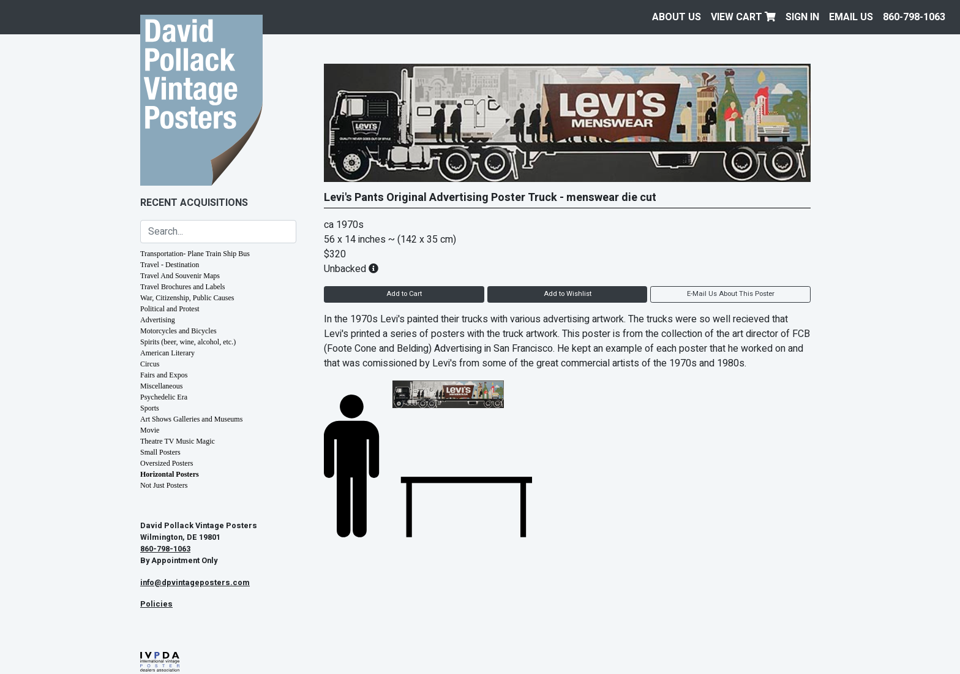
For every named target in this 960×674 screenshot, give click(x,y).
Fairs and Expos (163, 375)
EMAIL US (851, 17)
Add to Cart (404, 294)
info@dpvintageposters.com (195, 582)
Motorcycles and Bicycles (178, 331)
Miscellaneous (161, 386)
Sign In (802, 17)
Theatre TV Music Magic (177, 441)
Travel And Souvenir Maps (180, 275)
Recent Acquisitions (194, 202)
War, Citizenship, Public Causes (187, 297)
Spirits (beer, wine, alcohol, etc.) (188, 342)
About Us (676, 17)
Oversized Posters (166, 463)
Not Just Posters (163, 485)
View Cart (743, 17)
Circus (149, 364)
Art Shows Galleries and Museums (191, 419)
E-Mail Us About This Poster (730, 294)
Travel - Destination (169, 264)
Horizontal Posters (169, 474)
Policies (156, 604)
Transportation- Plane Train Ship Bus (195, 253)
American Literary (167, 353)
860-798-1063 (914, 17)
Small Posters (160, 452)
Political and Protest (170, 309)
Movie (149, 430)
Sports (149, 408)
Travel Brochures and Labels (182, 286)
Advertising (157, 320)
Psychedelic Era (163, 397)
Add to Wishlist (567, 294)
